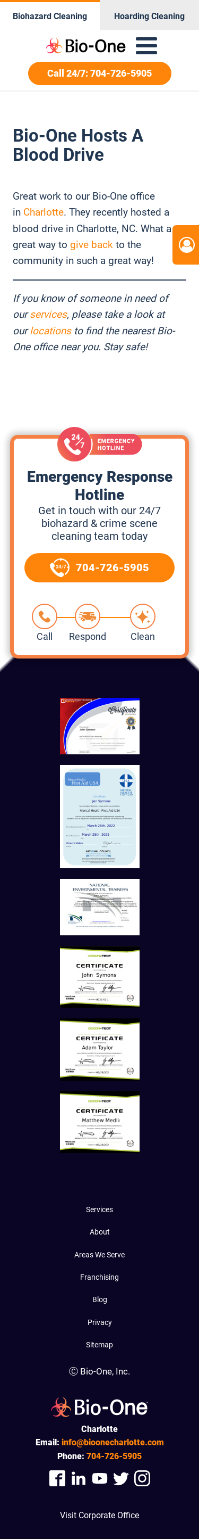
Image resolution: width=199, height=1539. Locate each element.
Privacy (100, 1322)
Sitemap (99, 1344)
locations (50, 331)
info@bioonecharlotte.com (113, 1442)
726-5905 (114, 1456)
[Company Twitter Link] (121, 1478)
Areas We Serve (99, 1254)
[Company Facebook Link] (57, 1478)
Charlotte (43, 212)
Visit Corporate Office (99, 1515)
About (100, 1232)
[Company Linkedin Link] (78, 1478)
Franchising (99, 1277)
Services (99, 1209)
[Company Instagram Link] (142, 1478)
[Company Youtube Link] (100, 1478)
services (48, 314)
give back (91, 244)
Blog (99, 1299)
